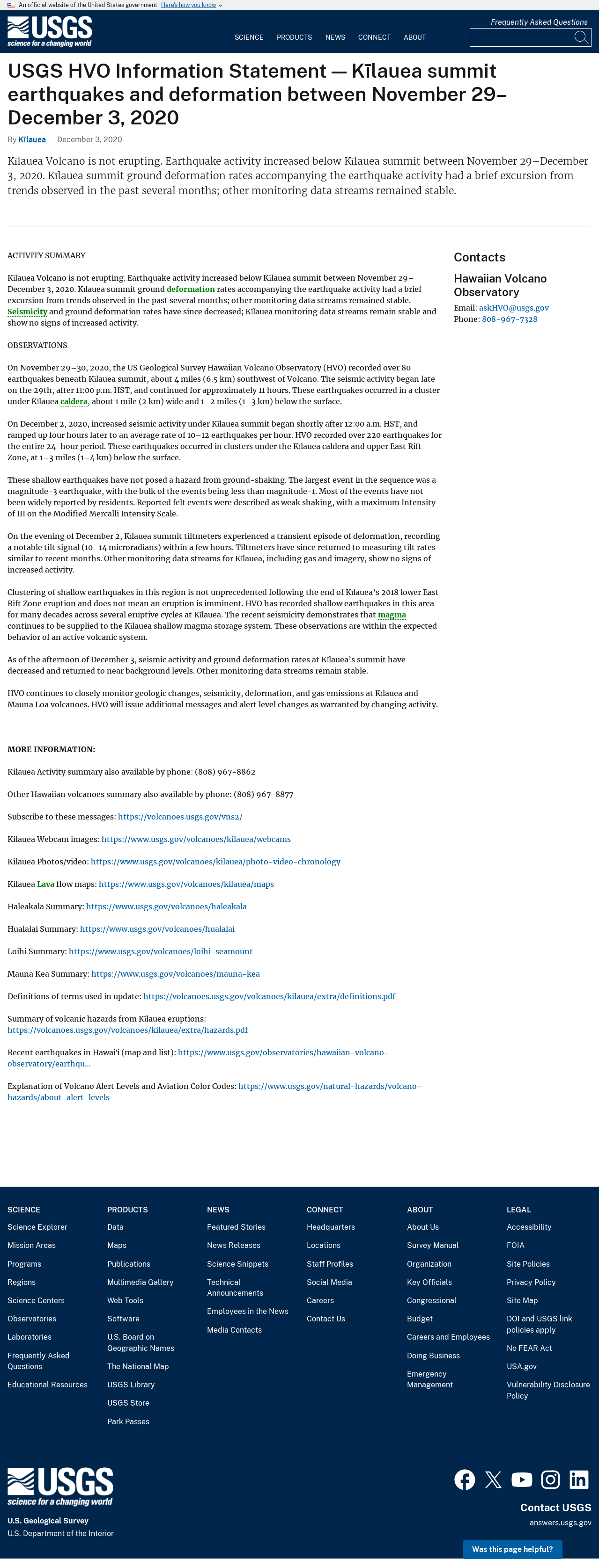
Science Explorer (37, 1227)
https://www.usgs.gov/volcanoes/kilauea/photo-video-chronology (215, 861)
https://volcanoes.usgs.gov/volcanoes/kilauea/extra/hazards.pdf (127, 1030)
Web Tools (125, 1300)
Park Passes (128, 1421)
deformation (191, 289)
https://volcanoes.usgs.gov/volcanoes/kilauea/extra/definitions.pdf (269, 996)
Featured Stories (236, 1227)
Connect (374, 37)
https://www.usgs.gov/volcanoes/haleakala (166, 906)
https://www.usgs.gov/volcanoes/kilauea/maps (186, 884)
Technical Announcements (235, 1288)
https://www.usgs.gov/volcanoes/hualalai (157, 929)
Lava (45, 884)
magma (392, 614)
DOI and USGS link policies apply (539, 1324)
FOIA (516, 1245)
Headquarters (331, 1227)
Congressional (432, 1300)
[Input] (531, 37)
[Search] (582, 37)
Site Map (522, 1300)
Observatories (31, 1318)
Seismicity (27, 311)
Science (249, 37)
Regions (21, 1282)
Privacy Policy (531, 1282)
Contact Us (326, 1318)
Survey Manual (433, 1245)
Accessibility (529, 1227)
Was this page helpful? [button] (512, 1549)
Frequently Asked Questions (539, 22)
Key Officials (429, 1282)
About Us (423, 1227)
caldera (74, 401)
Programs (24, 1264)
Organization (429, 1264)
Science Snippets (237, 1264)
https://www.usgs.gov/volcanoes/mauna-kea (175, 974)
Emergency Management (430, 1380)
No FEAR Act (529, 1348)
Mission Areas (31, 1245)
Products (294, 37)
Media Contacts (234, 1330)
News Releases (233, 1245)
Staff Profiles (330, 1264)
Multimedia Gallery (140, 1282)
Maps (116, 1245)
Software (123, 1318)
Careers (320, 1300)
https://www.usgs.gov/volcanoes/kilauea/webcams (196, 839)
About (415, 37)
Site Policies (528, 1264)
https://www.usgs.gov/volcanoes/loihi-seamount (161, 951)
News (335, 37)
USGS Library (131, 1384)
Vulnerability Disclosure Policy (548, 1390)
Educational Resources (47, 1384)
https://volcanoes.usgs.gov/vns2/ (180, 816)
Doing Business (433, 1355)
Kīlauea (32, 139)
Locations (323, 1245)
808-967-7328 (510, 319)
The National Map (138, 1366)
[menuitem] (249, 32)
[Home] (49, 45)
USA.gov (522, 1366)
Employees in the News (247, 1311)
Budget (420, 1318)
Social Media (329, 1282)
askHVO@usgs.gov (514, 307)
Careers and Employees (448, 1337)
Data (115, 1227)
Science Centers (36, 1300)
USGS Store (128, 1403)
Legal (519, 1209)
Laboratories (29, 1337)
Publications (128, 1264)
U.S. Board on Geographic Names (140, 1343)
